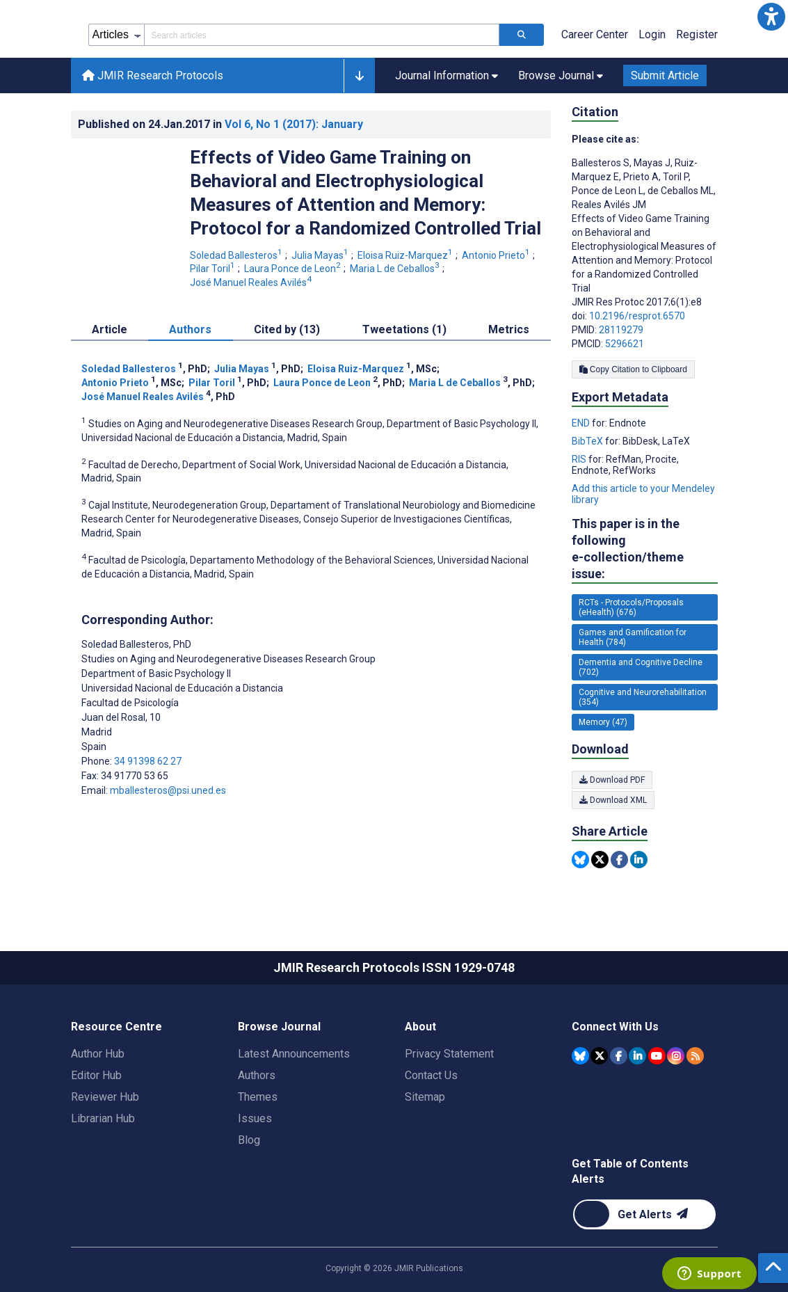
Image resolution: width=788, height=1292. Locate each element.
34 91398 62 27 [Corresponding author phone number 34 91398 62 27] (148, 761)
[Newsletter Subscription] (644, 1214)
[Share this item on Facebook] (619, 859)
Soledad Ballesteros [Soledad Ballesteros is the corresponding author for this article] (136, 644)
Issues (255, 1118)
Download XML (613, 800)
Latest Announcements (294, 1053)
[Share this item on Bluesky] (580, 859)
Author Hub (97, 1053)
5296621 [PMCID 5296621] (624, 343)
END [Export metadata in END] (582, 423)
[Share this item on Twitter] (600, 859)
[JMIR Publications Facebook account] (618, 1055)
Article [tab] (109, 329)
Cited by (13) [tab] (287, 329)
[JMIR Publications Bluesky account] (580, 1055)
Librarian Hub (103, 1118)
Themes (258, 1096)
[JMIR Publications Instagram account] (675, 1055)
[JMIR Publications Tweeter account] (599, 1055)
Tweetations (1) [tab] (404, 329)
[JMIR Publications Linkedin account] (637, 1055)
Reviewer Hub (105, 1096)
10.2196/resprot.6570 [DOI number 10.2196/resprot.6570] (637, 315)
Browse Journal (279, 1026)
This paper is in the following (645, 549)
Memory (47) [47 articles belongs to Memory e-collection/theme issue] (603, 722)
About (420, 1026)
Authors (256, 1075)
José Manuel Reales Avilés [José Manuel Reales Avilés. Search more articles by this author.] (252, 282)
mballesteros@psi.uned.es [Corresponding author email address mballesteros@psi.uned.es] (168, 790)
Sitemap (425, 1096)
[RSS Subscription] (695, 1055)
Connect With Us (615, 1026)
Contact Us (431, 1075)
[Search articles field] (321, 35)
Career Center (594, 34)
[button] (771, 16)
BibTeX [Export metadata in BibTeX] (588, 441)
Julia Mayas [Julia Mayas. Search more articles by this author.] (321, 255)
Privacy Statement (449, 1053)
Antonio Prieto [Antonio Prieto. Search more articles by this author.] (497, 255)
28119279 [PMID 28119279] (621, 329)
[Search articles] (521, 35)
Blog (249, 1140)
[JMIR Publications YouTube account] (657, 1055)
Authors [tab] (190, 329)
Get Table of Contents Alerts (630, 1171)
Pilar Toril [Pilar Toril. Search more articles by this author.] (213, 268)
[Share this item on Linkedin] (639, 859)
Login (652, 34)
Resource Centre (116, 1026)
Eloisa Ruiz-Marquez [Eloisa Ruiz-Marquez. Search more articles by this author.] (406, 255)
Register (697, 34)
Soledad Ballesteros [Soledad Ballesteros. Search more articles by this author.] (237, 255)
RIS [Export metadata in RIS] (580, 459)
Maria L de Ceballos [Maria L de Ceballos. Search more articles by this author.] (396, 268)
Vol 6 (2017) (294, 124)
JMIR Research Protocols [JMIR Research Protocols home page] (152, 75)
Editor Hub (96, 1075)
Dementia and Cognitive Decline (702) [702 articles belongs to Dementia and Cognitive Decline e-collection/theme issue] (640, 667)
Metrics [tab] (508, 329)
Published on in (220, 124)
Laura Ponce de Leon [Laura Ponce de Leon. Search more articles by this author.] (293, 268)
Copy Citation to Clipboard (633, 369)
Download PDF (612, 780)
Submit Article (665, 75)
